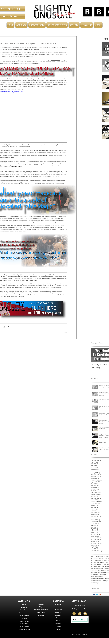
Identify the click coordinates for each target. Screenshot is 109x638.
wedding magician (96, 581)
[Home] (24, 604)
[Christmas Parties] (24, 629)
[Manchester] (58, 610)
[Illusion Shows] (24, 624)
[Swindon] (58, 629)
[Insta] (79, 613)
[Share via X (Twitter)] (4, 326)
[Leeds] (58, 621)
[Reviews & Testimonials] (41, 609)
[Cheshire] (58, 623)
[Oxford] (58, 618)
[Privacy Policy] (41, 612)
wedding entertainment (97, 578)
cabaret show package (97, 558)
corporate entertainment (98, 562)
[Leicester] (58, 615)
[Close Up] (24, 618)
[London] (58, 607)
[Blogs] (41, 607)
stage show (94, 572)
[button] (74, 25)
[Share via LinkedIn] (8, 326)
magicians (94, 570)
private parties (102, 570)
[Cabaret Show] (24, 621)
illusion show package (97, 568)
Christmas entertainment (98, 556)
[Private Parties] (24, 610)
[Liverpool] (58, 612)
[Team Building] (24, 615)
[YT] (85, 613)
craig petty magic (96, 566)
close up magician (96, 560)
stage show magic (103, 572)
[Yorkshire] (58, 626)
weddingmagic (95, 583)
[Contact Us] (41, 615)
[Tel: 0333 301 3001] (80, 605)
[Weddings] (24, 607)
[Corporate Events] (24, 613)
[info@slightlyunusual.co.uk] (80, 609)
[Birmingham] (58, 604)
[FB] (74, 613)
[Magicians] (41, 604)
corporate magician (96, 564)
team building (94, 574)
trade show (103, 574)
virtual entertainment (97, 576)
